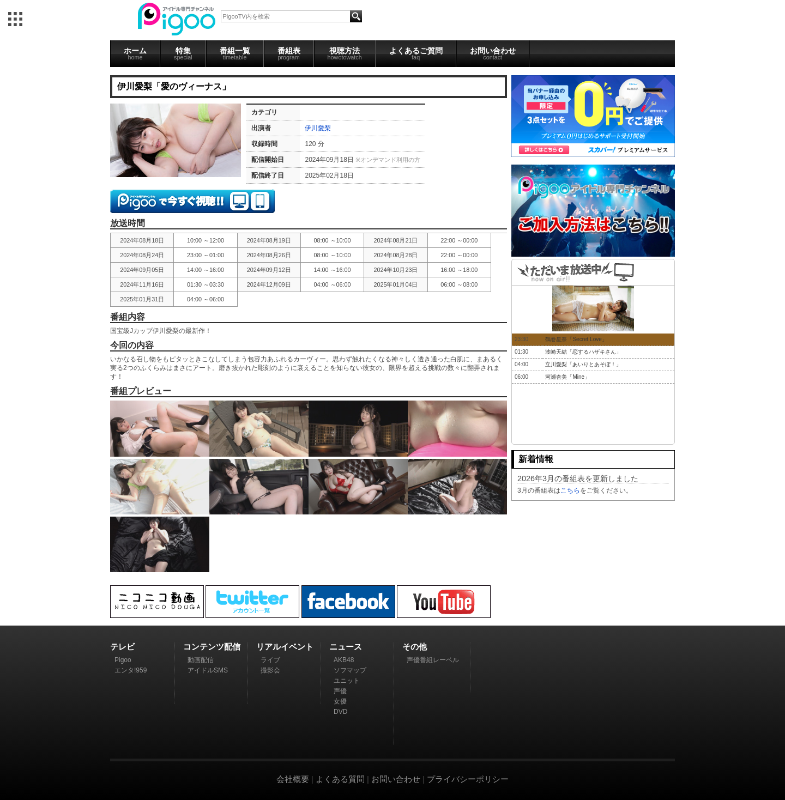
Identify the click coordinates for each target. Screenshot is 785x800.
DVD (340, 712)
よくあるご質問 (416, 53)
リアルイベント (284, 646)
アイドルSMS (208, 670)
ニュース (345, 646)
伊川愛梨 (318, 128)
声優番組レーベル (433, 660)
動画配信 (201, 660)
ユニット (347, 680)
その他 (414, 646)
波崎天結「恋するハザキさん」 (583, 352)
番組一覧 (235, 53)
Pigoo (122, 660)
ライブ (270, 660)
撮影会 (270, 670)
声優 (340, 691)
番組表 (288, 53)
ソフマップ (350, 670)
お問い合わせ (493, 53)
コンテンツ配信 (211, 646)
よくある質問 (340, 779)
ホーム (135, 53)
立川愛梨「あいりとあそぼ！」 (583, 364)
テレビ (122, 646)
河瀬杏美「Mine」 (567, 377)
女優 (340, 701)
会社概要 (292, 779)
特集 (183, 53)
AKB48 (344, 660)
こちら (570, 490)
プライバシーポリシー (468, 779)
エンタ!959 (130, 670)
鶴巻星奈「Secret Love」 (576, 339)
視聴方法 (345, 53)
